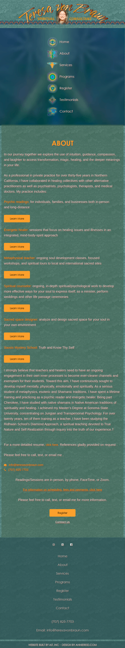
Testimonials (62, 100)
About (57, 53)
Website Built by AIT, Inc (43, 646)
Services (59, 65)
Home (57, 42)
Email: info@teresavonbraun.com (62, 629)
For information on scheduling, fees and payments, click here (62, 489)
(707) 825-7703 (18, 469)
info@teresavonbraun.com (26, 464)
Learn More (17, 218)
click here (52, 444)
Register (59, 88)
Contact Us (62, 522)
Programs (60, 77)
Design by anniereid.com (79, 646)
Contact (59, 111)
